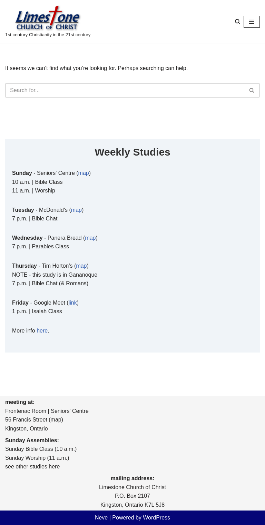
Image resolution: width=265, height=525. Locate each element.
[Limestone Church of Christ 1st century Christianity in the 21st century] (47, 21)
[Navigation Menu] (252, 22)
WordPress (156, 518)
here (42, 331)
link (73, 303)
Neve (101, 518)
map (83, 173)
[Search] (237, 21)
